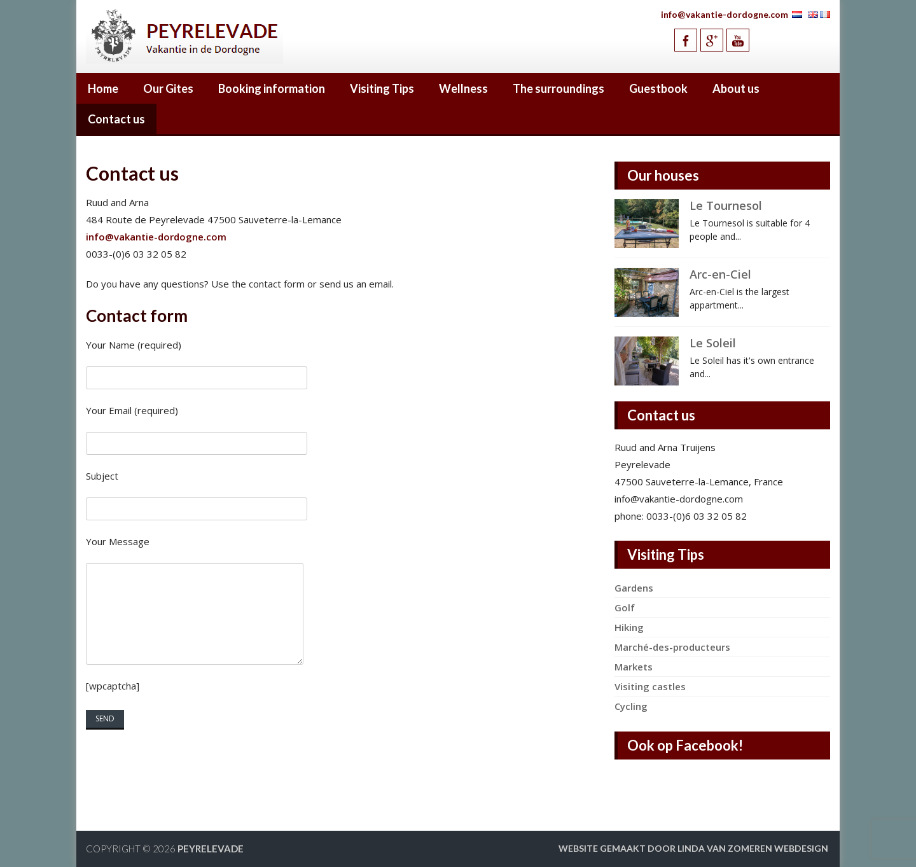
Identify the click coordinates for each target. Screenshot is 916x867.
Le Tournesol (726, 205)
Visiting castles (650, 686)
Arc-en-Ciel (720, 274)
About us (736, 88)
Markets (633, 666)
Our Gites (168, 88)
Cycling (631, 706)
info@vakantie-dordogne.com (724, 14)
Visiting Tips (382, 88)
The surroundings (558, 88)
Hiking (629, 627)
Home (103, 88)
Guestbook (658, 88)
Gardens (633, 587)
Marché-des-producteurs (672, 647)
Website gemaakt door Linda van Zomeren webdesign (693, 848)
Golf (624, 607)
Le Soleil (713, 342)
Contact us (116, 119)
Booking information (271, 88)
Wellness (463, 88)
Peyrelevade (210, 848)
